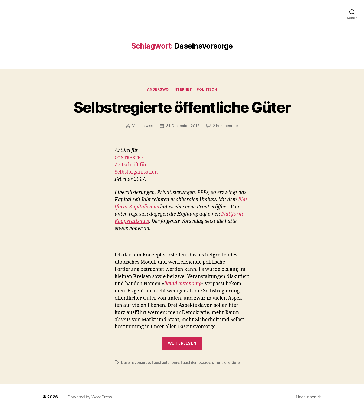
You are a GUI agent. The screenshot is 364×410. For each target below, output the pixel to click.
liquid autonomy (165, 362)
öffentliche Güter (226, 362)
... (11, 11)
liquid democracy (195, 362)
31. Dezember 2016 (182, 125)
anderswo (158, 89)
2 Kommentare (225, 125)
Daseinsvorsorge (135, 362)
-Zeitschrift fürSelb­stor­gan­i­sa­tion (136, 164)
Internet (182, 89)
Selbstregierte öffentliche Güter (182, 107)
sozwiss (146, 125)
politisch (207, 89)
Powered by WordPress (90, 396)
